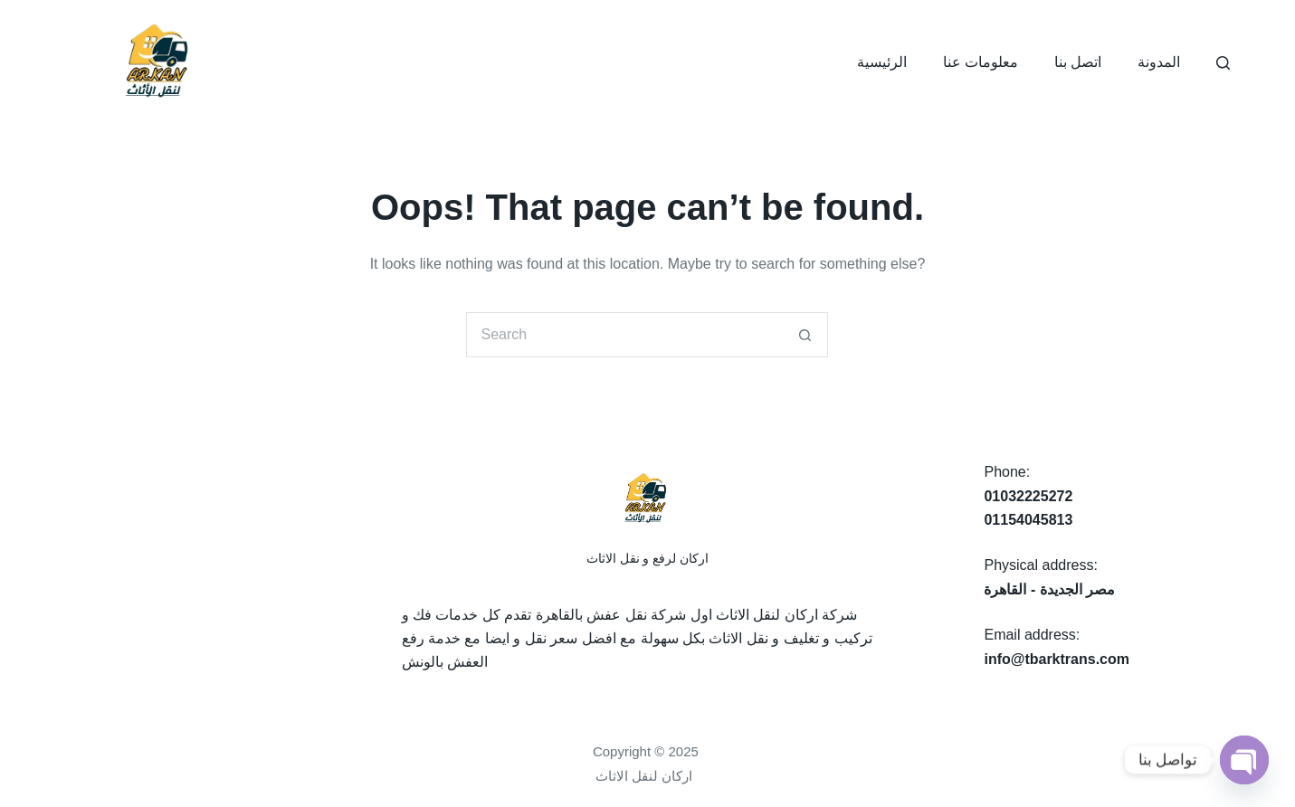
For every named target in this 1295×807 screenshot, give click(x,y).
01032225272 (1028, 496)
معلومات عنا (980, 62)
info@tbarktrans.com (1056, 659)
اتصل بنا (1077, 62)
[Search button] (805, 334)
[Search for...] (624, 334)
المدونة (1159, 62)
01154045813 (1028, 519)
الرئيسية (882, 62)
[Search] (1223, 63)
